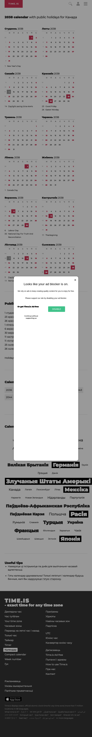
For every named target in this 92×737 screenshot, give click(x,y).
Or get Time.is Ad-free (28, 306)
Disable (56, 309)
